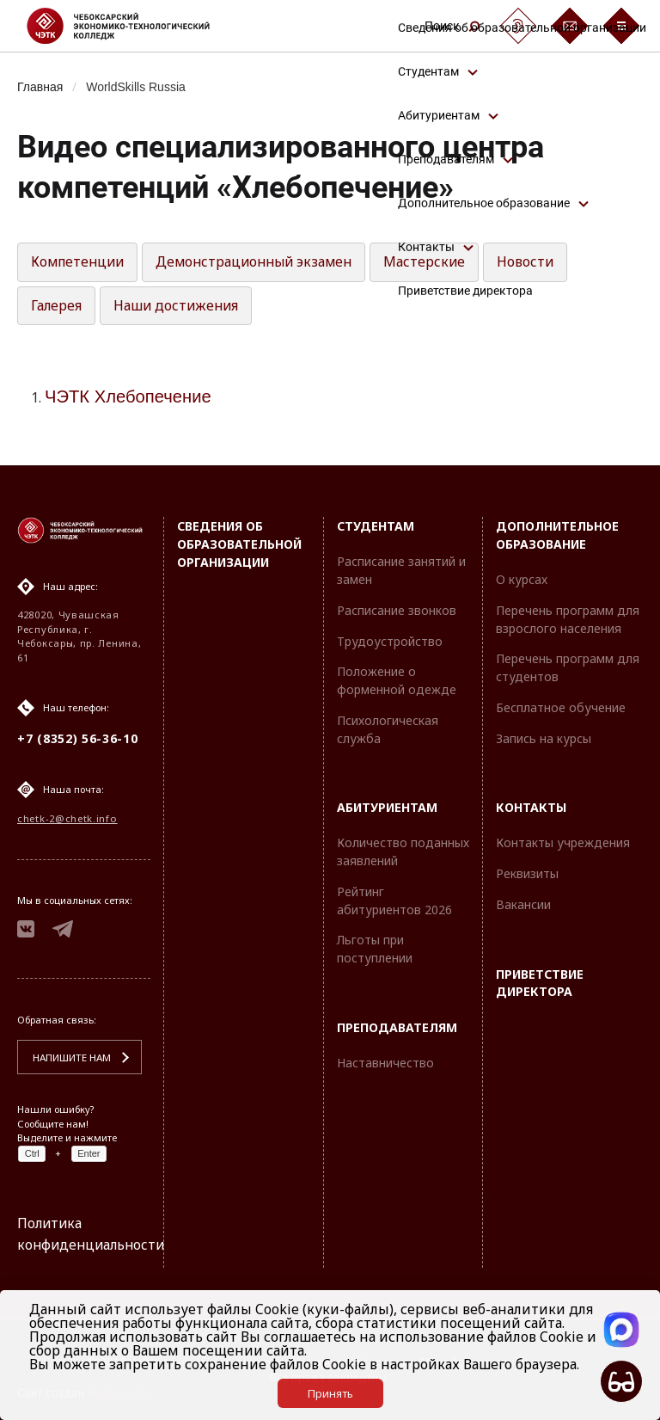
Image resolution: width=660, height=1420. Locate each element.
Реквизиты (527, 872)
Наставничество (385, 1061)
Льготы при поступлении (374, 948)
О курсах (521, 577)
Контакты (531, 806)
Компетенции (80, 263)
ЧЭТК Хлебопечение (130, 399)
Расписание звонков (396, 608)
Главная (40, 87)
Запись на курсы (543, 736)
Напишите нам (69, 1057)
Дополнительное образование (557, 533)
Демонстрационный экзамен (263, 263)
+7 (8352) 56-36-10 (77, 736)
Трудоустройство (390, 639)
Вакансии (523, 902)
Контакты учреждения (563, 841)
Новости (540, 263)
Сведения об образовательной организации (239, 542)
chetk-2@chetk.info (68, 816)
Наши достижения (178, 307)
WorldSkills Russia (139, 87)
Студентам (375, 524)
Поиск (452, 26)
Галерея (56, 307)
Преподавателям (397, 1025)
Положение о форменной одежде (396, 678)
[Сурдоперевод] (518, 26)
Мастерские (438, 263)
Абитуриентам (387, 806)
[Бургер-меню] (621, 26)
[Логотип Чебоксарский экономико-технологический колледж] (132, 26)
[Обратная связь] (570, 26)
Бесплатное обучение (561, 706)
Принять (330, 1393)
